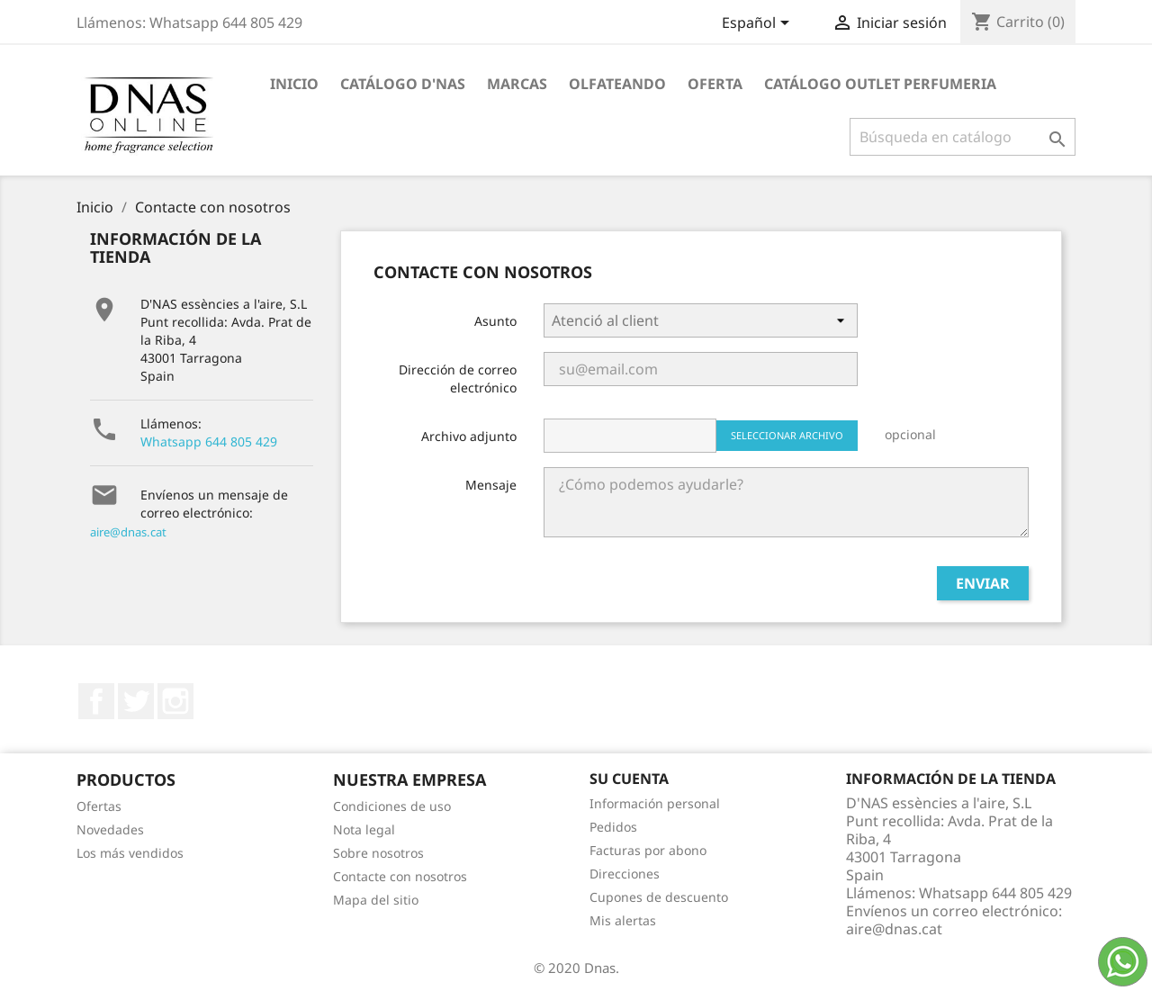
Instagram (176, 701)
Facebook (96, 701)
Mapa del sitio (375, 899)
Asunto (495, 320)
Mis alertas (623, 920)
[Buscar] (963, 137)
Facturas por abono (648, 850)
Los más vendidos (130, 852)
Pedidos (613, 826)
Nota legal (364, 829)
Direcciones (625, 873)
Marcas (517, 84)
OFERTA (715, 84)
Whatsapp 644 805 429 (208, 441)
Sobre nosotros (378, 852)
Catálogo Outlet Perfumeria (880, 84)
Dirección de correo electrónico (458, 378)
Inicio (294, 84)
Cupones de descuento (659, 896)
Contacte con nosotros (400, 876)
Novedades (110, 829)
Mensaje (491, 484)
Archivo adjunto (469, 436)
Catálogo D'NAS (402, 84)
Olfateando (617, 84)
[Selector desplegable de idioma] (759, 24)
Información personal (655, 803)
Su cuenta (629, 778)
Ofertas (99, 806)
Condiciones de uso (392, 806)
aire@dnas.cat (128, 532)
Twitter (136, 701)
